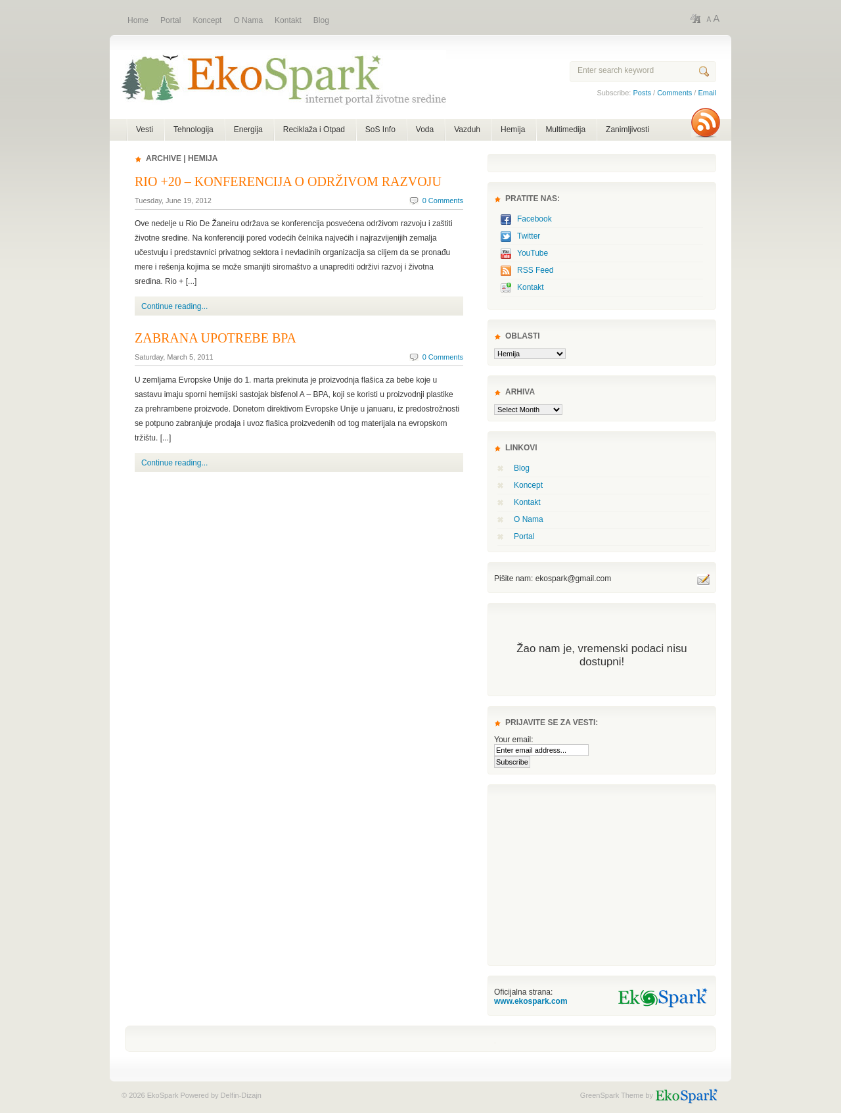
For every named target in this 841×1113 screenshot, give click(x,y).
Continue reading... (174, 306)
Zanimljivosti (627, 129)
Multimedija (565, 129)
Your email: (514, 739)
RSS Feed (535, 270)
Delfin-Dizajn (240, 1095)
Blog (522, 468)
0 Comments (442, 200)
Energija (248, 129)
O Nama (528, 519)
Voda (425, 129)
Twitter (528, 236)
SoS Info (380, 129)
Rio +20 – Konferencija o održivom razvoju (288, 181)
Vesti (144, 129)
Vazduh (467, 129)
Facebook (534, 219)
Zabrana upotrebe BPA (215, 338)
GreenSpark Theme (611, 1095)
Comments (674, 93)
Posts (642, 93)
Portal (524, 536)
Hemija (513, 129)
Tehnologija (193, 129)
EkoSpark (278, 84)
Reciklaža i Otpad (314, 129)
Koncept (528, 485)
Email (707, 93)
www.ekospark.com (531, 1001)
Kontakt (530, 287)
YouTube (532, 253)
